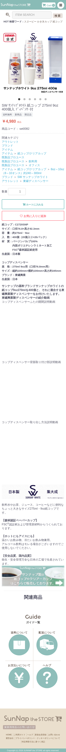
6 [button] (46, 100)
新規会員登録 (40, 735)
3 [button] (30, 100)
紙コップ (57, 21)
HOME (9, 735)
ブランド (7, 145)
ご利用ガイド (19, 735)
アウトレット (10, 141)
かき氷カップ (44, 21)
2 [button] (25, 100)
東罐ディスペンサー (35, 180)
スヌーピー (30, 21)
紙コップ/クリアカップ (31, 153)
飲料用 (33, 161)
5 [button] (41, 100)
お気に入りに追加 (33, 216)
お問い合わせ (54, 735)
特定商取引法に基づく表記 (33, 742)
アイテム (7, 149)
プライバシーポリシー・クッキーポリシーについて (37, 738)
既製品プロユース (13, 157)
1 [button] (20, 100)
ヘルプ (30, 735)
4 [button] (35, 100)
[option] (33, 63)
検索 (58, 15)
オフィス (34, 165)
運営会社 (10, 738)
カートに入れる (33, 204)
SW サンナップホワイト (32, 176)
